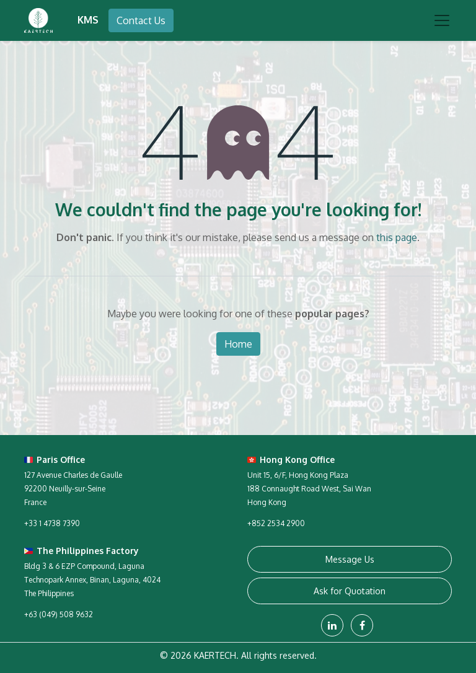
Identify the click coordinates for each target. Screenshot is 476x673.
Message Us (349, 559)
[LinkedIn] (332, 625)
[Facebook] (362, 625)
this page (396, 237)
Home (238, 344)
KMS (88, 20)
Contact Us (141, 20)
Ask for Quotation (350, 591)
